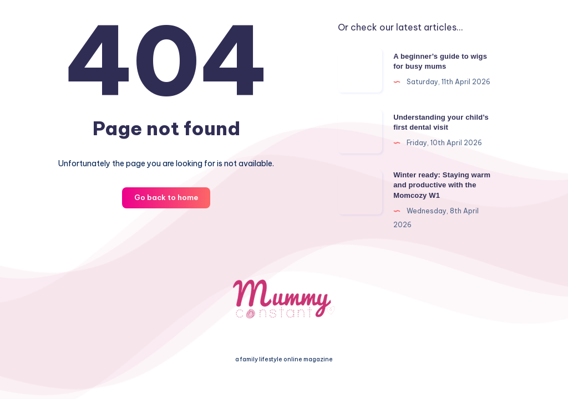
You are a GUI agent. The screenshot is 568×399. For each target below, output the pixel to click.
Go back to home (166, 197)
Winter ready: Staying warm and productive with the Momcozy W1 (441, 185)
